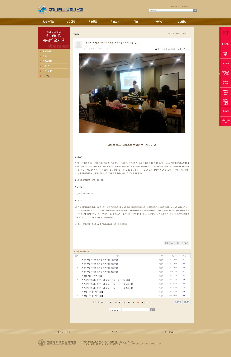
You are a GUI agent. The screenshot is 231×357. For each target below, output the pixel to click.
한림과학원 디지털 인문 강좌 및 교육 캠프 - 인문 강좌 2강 (105, 284)
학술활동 (92, 22)
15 (120, 302)
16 (124, 302)
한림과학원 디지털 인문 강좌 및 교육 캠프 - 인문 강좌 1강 (105, 288)
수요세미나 (47, 51)
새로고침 (186, 302)
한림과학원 (48, 22)
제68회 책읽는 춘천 (90, 276)
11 (102, 302)
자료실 (159, 22)
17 (129, 302)
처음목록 (178, 302)
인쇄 (164, 49)
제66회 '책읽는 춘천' (90, 296)
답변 (172, 243)
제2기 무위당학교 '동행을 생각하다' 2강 (98, 268)
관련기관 (115, 332)
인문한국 (70, 22)
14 (115, 302)
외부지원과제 (47, 71)
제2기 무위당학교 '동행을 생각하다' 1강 (98, 272)
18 (133, 302)
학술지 (137, 22)
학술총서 (114, 22)
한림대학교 (167, 332)
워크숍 (45, 56)
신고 (158, 49)
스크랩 (172, 49)
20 (142, 302)
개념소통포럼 (47, 61)
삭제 (177, 243)
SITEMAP (174, 6)
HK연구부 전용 (63, 332)
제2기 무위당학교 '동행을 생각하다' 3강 (98, 264)
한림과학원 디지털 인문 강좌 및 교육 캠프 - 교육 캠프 (103, 280)
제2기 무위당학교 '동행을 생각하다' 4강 (98, 260)
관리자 (161, 260)
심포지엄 (46, 66)
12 (107, 302)
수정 (166, 243)
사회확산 (46, 76)
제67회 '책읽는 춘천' (90, 292)
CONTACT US (184, 6)
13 (111, 302)
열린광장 (181, 22)
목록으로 (185, 243)
